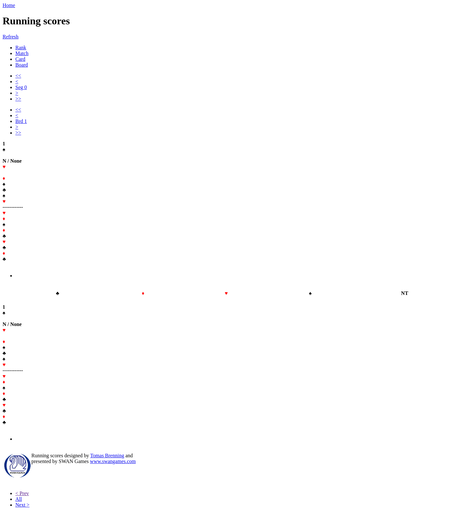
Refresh (11, 36)
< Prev (22, 493)
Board (21, 65)
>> (18, 99)
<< (18, 75)
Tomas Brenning (107, 455)
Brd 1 (21, 121)
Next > (22, 505)
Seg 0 (21, 87)
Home (9, 5)
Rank (20, 47)
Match (21, 53)
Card (20, 59)
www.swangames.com (113, 461)
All (18, 499)
